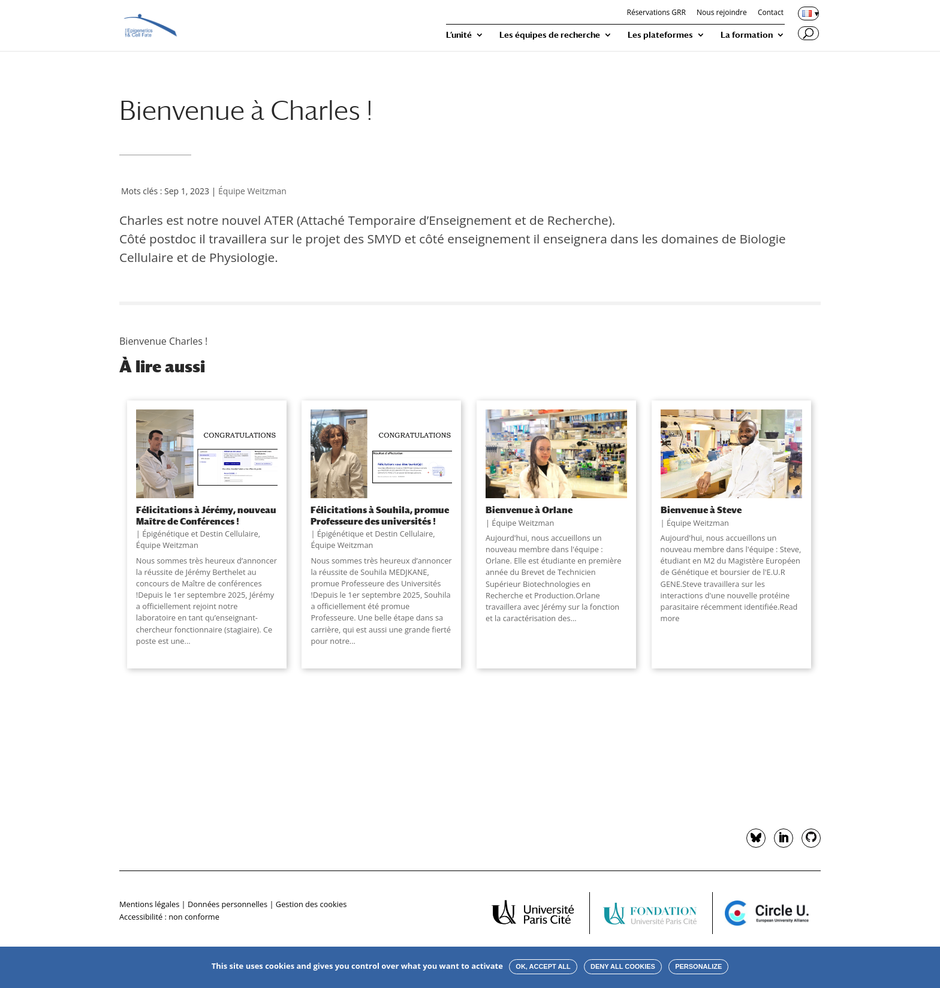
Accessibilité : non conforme (169, 916)
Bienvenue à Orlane (529, 509)
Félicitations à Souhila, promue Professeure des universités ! (380, 515)
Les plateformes (660, 35)
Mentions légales (149, 904)
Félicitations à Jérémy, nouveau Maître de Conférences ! (206, 515)
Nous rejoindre (722, 13)
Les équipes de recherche (549, 35)
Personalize (698, 966)
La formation (747, 35)
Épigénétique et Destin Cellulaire (200, 533)
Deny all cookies (622, 966)
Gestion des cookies (311, 904)
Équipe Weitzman (252, 191)
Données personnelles (227, 904)
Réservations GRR (655, 13)
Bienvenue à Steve (701, 509)
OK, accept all (543, 966)
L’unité (459, 35)
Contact (771, 13)
